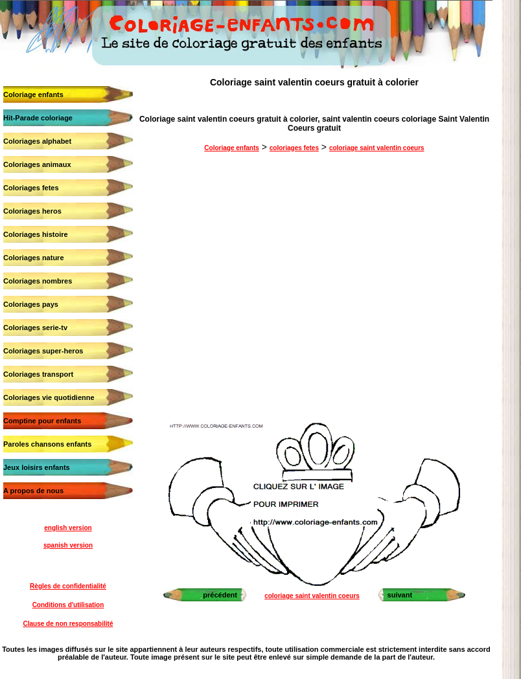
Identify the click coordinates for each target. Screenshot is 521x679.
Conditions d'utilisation (68, 604)
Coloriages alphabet (37, 141)
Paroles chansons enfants (47, 444)
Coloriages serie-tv (35, 327)
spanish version (68, 545)
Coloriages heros (32, 211)
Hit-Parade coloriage (38, 118)
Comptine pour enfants (42, 421)
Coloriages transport (38, 374)
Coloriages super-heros (43, 351)
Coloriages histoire (35, 234)
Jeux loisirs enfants (36, 467)
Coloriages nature (33, 258)
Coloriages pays (30, 304)
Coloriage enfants (33, 94)
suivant (400, 595)
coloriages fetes (294, 147)
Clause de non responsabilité (68, 623)
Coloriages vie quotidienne (49, 397)
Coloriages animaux (37, 164)
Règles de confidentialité (68, 586)
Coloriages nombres (37, 281)
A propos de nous (33, 491)
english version (67, 527)
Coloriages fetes (31, 188)
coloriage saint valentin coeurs (376, 147)
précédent (220, 595)
